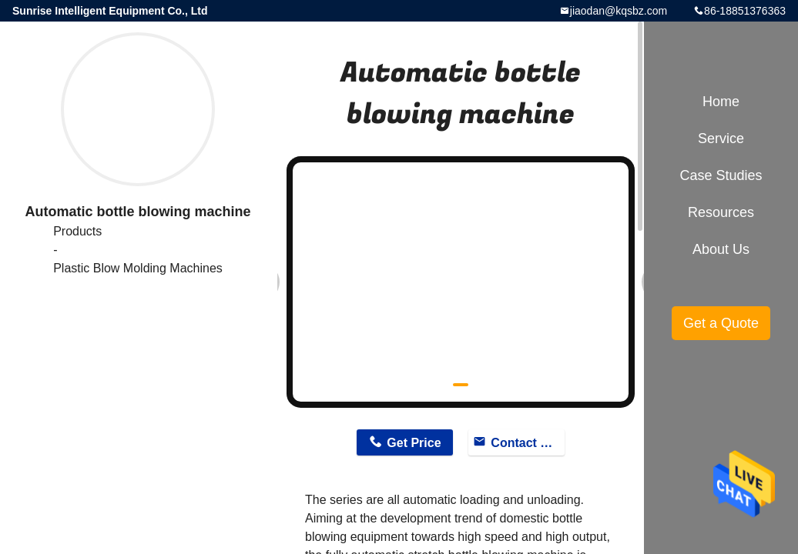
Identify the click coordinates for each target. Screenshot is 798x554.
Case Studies (720, 175)
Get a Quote (721, 323)
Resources (721, 212)
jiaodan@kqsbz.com (618, 11)
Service (721, 138)
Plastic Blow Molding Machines (138, 268)
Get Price (414, 442)
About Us (720, 249)
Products (77, 231)
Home (720, 101)
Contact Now (527, 442)
